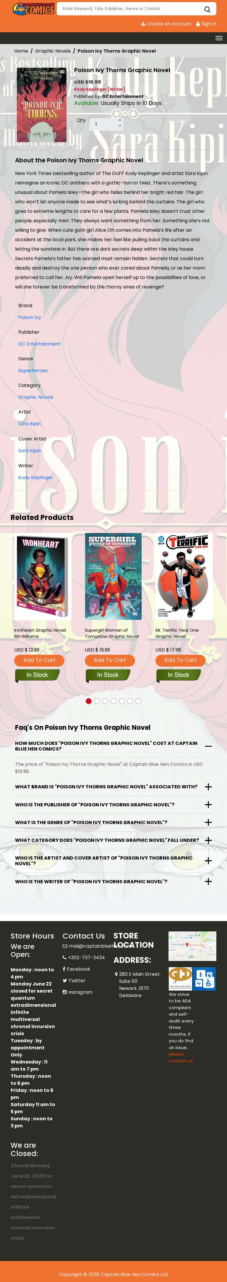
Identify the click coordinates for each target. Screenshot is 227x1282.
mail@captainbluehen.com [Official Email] (100, 945)
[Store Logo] (33, 9)
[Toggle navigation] (219, 38)
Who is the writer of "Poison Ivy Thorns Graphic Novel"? (91, 880)
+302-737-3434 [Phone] (86, 956)
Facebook (78, 968)
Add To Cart (39, 659)
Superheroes (33, 370)
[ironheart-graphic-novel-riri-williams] (43, 576)
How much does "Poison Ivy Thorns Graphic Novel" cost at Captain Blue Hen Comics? (106, 745)
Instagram (80, 991)
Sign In (206, 23)
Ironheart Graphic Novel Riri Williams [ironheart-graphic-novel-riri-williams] (40, 632)
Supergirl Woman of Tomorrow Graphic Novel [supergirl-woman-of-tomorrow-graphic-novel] (112, 632)
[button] (89, 700)
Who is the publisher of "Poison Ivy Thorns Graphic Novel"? (94, 803)
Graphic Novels (53, 51)
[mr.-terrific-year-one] (184, 575)
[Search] (136, 8)
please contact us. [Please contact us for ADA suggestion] (181, 1056)
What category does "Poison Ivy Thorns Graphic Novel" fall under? (107, 839)
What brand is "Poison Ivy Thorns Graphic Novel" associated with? (106, 785)
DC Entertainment (39, 344)
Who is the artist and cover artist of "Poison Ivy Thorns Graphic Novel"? (104, 860)
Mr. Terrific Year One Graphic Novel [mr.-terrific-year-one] (177, 632)
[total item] (106, 124)
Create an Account (166, 23)
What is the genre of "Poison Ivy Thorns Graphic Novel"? (91, 821)
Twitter (77, 979)
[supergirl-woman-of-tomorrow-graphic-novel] (113, 575)
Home (21, 51)
